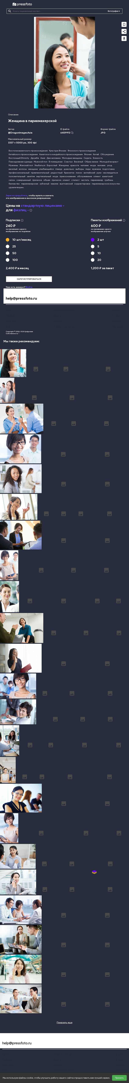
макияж (54, 183)
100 (15, 260)
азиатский (107, 176)
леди (88, 169)
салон (12, 180)
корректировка (82, 183)
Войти (29, 287)
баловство (14, 183)
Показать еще (64, 1022)
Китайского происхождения (23, 154)
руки (99, 172)
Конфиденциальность (63, 310)
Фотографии (113, 11)
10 (21, 239)
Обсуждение (107, 154)
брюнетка (69, 172)
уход (109, 165)
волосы (23, 169)
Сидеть (87, 158)
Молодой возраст (109, 161)
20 (99, 260)
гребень (109, 180)
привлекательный (40, 172)
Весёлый (78, 161)
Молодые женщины (72, 158)
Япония (87, 154)
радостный (57, 172)
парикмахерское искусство (106, 183)
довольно (69, 169)
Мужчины (13, 165)
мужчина (96, 169)
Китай (96, 154)
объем (46, 180)
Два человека (54, 158)
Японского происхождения (82, 150)
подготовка (108, 169)
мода (93, 165)
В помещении (56, 161)
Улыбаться (39, 165)
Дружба (35, 158)
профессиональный (19, 172)
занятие (31, 176)
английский (89, 172)
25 (14, 246)
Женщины (64, 165)
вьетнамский (66, 183)
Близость (98, 158)
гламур (58, 169)
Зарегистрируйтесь (16, 195)
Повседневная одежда (20, 161)
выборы (80, 169)
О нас (8, 326)
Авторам (116, 315)
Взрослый (52, 165)
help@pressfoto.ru (21, 298)
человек (85, 165)
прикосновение (68, 176)
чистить (85, 180)
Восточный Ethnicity (19, 158)
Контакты (116, 321)
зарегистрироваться (29, 279)
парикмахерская (29, 183)
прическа (37, 180)
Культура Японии (57, 150)
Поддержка (117, 326)
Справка (116, 310)
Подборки (10, 315)
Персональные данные (64, 326)
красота (74, 165)
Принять (119, 1078)
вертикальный (43, 176)
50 (14, 253)
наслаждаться (110, 172)
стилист (75, 180)
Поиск (8, 310)
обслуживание (84, 176)
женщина (33, 169)
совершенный (23, 180)
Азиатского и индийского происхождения (61, 154)
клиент (97, 176)
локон (79, 172)
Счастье (68, 161)
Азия (42, 158)
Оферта (57, 315)
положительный (17, 176)
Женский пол (26, 165)
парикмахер (97, 180)
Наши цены (11, 321)
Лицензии (57, 321)
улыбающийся (46, 169)
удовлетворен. (16, 187)
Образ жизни (91, 161)
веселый (13, 169)
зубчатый (44, 183)
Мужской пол (40, 161)
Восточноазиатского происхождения (28, 150)
